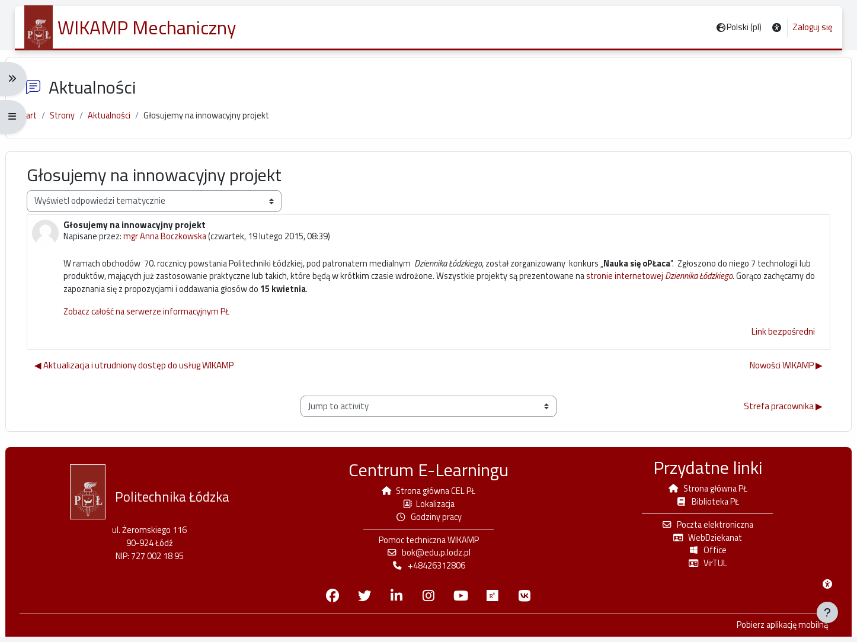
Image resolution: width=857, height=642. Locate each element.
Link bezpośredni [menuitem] (773, 339)
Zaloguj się (812, 27)
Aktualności (123, 121)
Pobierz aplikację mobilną (771, 630)
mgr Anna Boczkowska (178, 242)
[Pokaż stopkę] (827, 612)
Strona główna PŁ (701, 492)
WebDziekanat (701, 541)
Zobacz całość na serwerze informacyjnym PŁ (159, 319)
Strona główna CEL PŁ (428, 494)
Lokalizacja (428, 507)
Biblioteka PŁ (701, 505)
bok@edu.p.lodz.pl (428, 557)
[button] (776, 27)
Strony (75, 121)
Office (701, 555)
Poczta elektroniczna (701, 528)
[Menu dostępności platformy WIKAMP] (827, 584)
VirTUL (701, 568)
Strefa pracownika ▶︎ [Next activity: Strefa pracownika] (773, 414)
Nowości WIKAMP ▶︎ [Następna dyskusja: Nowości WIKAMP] (776, 373)
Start (38, 121)
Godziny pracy (429, 521)
